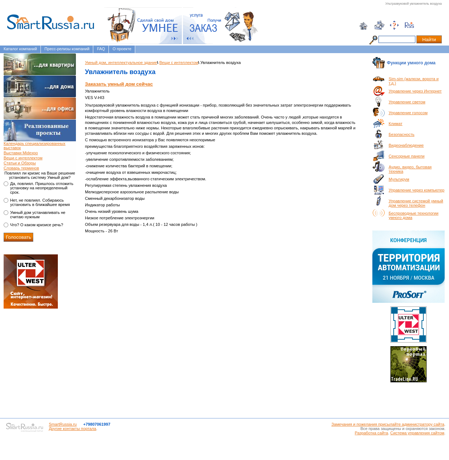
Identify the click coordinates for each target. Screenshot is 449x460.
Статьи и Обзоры (20, 163)
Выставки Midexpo (21, 153)
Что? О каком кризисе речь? (36, 225)
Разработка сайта (371, 433)
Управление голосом (408, 113)
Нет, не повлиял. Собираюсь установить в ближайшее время (40, 202)
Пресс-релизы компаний (66, 49)
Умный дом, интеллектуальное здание (121, 62)
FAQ (101, 49)
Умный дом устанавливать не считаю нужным (37, 214)
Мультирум (399, 179)
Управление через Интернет (415, 91)
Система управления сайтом (417, 433)
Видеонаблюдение (406, 145)
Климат (395, 123)
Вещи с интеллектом (23, 158)
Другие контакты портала (72, 428)
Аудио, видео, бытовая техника (410, 169)
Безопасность (401, 134)
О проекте (121, 49)
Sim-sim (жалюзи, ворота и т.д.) (414, 81)
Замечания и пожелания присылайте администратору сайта (388, 424)
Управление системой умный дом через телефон (416, 203)
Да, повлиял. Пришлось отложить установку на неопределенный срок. (41, 187)
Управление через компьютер (416, 190)
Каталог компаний (20, 49)
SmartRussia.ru (63, 424)
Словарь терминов (21, 168)
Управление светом (407, 102)
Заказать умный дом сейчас (119, 84)
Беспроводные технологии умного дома (414, 215)
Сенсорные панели (406, 156)
